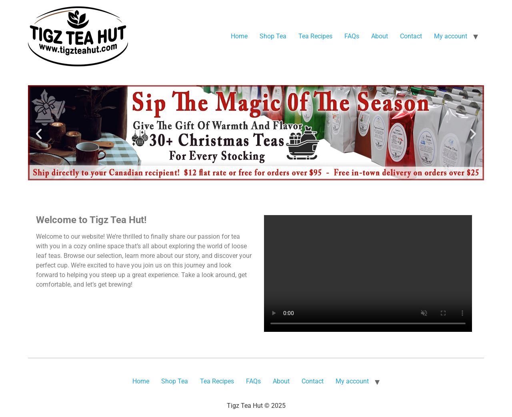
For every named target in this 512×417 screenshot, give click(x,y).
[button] (39, 134)
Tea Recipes (315, 36)
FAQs (351, 36)
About (379, 36)
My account (450, 36)
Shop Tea (273, 36)
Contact (411, 36)
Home (239, 36)
